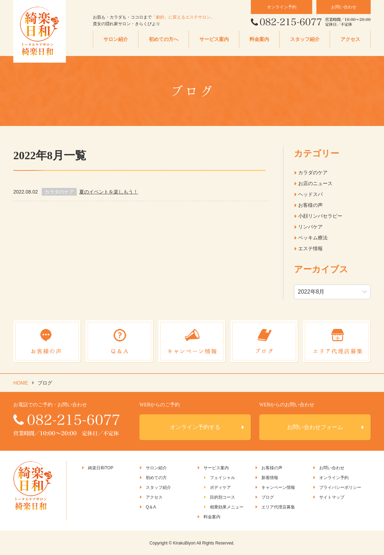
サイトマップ (331, 496)
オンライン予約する (195, 427)
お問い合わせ (343, 7)
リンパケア (310, 227)
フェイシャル (222, 477)
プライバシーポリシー (340, 487)
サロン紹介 (115, 39)
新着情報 (269, 477)
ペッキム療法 (313, 237)
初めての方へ (163, 39)
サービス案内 (214, 39)
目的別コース (222, 496)
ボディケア (220, 487)
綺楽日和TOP (100, 467)
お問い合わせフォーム (315, 427)
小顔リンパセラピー (320, 216)
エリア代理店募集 (278, 506)
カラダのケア (313, 172)
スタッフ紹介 (305, 39)
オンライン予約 (281, 7)
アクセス (350, 39)
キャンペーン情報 (278, 487)
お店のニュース (315, 183)
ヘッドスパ (310, 194)
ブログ (267, 496)
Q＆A (151, 506)
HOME (20, 382)
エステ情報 (310, 248)
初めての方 (156, 477)
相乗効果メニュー (227, 506)
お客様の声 (310, 205)
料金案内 (259, 39)
